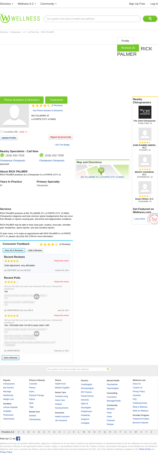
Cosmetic (33, 384)
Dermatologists (87, 388)
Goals (109, 416)
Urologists (85, 423)
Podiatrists (85, 415)
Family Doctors (87, 396)
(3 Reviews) (57, 105)
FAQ (135, 399)
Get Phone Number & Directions (48, 110)
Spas (31, 403)
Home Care (60, 400)
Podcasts (111, 420)
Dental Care (34, 412)
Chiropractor (15, 32)
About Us (137, 384)
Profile (125, 40)
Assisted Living (61, 396)
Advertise (137, 395)
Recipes (110, 424)
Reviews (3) (128, 47)
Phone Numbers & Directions (21, 99)
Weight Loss (8, 399)
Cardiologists (86, 384)
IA (24, 32)
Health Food (60, 384)
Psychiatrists (112, 384)
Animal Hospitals (10, 407)
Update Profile (9, 138)
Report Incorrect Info (60, 137)
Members (111, 409)
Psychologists (113, 388)
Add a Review (35, 250)
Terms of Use (145, 449)
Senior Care (60, 392)
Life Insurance (61, 420)
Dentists (32, 415)
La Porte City (33, 32)
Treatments (56, 99)
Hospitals (7, 411)
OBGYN (84, 404)
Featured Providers (141, 419)
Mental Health (113, 380)
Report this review (62, 261)
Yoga (31, 407)
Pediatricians (86, 411)
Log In (154, 3)
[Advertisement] (30, 66)
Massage (7, 391)
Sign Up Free (137, 3)
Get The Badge (62, 145)
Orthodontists (35, 419)
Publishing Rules (140, 403)
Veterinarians (8, 419)
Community (47, 3)
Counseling (112, 393)
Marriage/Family (114, 401)
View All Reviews (14, 250)
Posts (109, 413)
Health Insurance (62, 416)
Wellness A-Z (26, 3)
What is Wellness (140, 407)
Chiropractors (9, 384)
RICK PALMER (47, 32)
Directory (5, 3)
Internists (85, 400)
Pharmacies (8, 415)
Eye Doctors (8, 388)
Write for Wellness (140, 411)
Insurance (59, 413)
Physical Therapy (36, 395)
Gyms (31, 391)
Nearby (145, 101)
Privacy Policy (139, 391)
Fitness (32, 388)
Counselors (112, 397)
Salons (32, 399)
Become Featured (140, 423)
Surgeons (85, 419)
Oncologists (86, 407)
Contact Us (137, 388)
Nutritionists (8, 395)
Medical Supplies (62, 388)
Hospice (58, 404)
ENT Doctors (86, 392)
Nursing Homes (61, 408)
